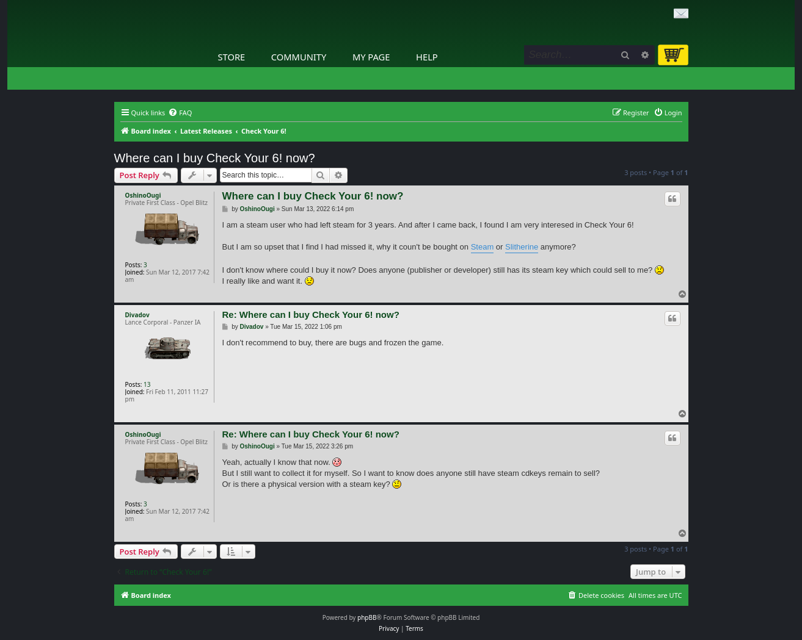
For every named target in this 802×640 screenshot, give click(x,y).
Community (298, 57)
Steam (482, 246)
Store (232, 57)
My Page (371, 57)
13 (147, 384)
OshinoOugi (143, 195)
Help (427, 57)
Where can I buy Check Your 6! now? (214, 158)
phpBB (366, 617)
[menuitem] (180, 113)
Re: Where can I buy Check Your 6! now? (310, 314)
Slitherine (521, 246)
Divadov (137, 314)
